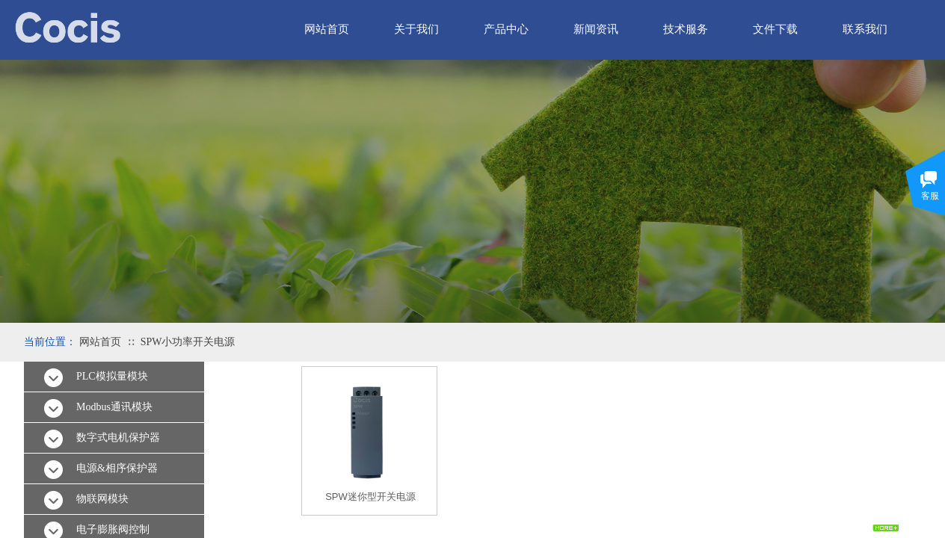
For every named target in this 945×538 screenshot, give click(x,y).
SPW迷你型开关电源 (370, 496)
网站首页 (100, 341)
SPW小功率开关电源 (188, 341)
